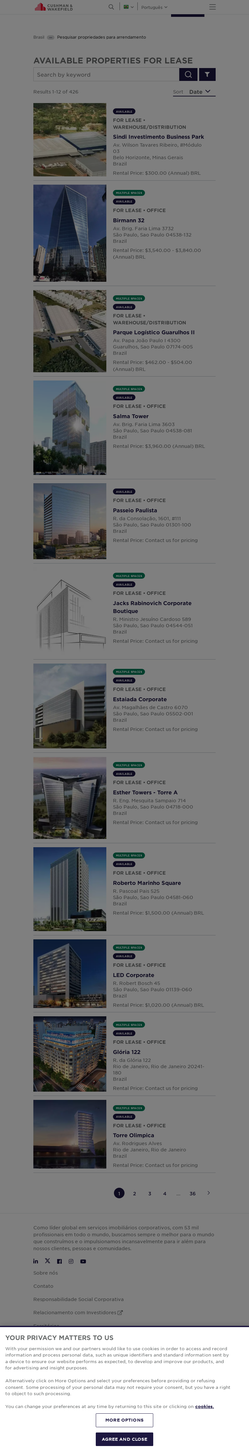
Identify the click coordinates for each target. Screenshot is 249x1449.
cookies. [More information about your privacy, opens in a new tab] (204, 1419)
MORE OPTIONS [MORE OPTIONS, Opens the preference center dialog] (124, 1432)
